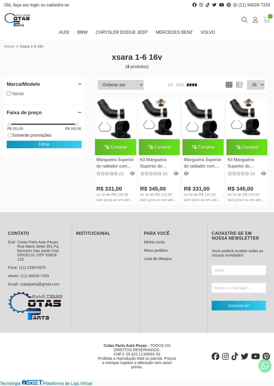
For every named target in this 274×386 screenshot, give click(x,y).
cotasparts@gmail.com (39, 284)
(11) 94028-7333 (251, 5)
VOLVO (208, 32)
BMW (82, 32)
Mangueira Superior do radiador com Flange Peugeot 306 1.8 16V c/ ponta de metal (203, 163)
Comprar (115, 147)
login (36, 5)
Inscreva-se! (238, 305)
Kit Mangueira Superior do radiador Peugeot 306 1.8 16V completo (244, 163)
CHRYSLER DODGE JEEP (122, 32)
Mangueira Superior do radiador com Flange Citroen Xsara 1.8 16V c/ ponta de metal (115, 163)
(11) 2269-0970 (32, 267)
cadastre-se (58, 5)
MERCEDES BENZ (174, 32)
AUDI (64, 32)
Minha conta (154, 242)
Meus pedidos (156, 250)
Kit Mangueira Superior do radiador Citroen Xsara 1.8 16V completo (155, 163)
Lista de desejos (158, 259)
